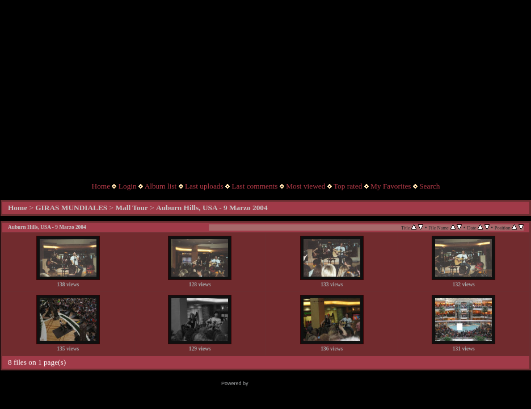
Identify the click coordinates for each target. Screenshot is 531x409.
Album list (161, 186)
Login (128, 186)
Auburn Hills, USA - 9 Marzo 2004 (212, 207)
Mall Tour (131, 207)
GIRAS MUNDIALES (71, 207)
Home (101, 186)
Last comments (254, 186)
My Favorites (390, 186)
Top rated (348, 186)
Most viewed (305, 186)
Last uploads (204, 186)
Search (429, 186)
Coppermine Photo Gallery (280, 383)
